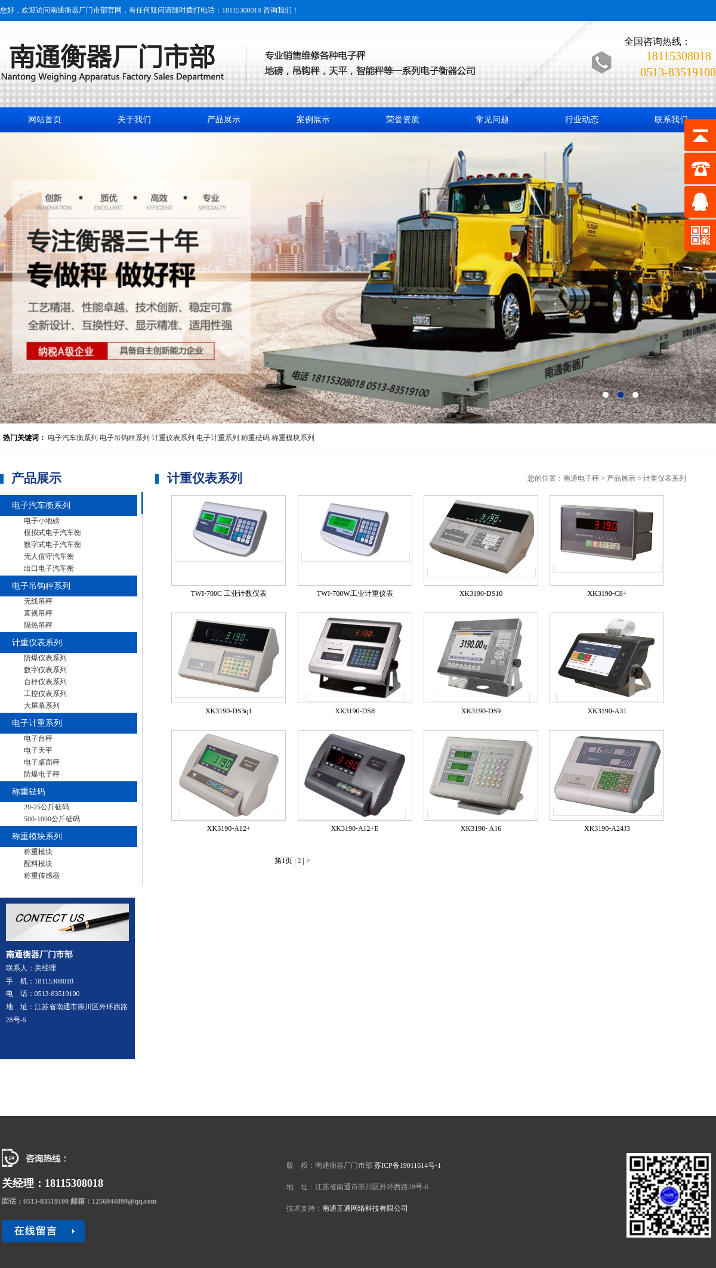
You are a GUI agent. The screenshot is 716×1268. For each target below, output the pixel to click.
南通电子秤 (581, 478)
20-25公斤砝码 (46, 807)
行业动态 (581, 119)
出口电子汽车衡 (49, 568)
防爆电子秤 (42, 774)
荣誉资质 (402, 119)
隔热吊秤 (38, 625)
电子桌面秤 (42, 762)
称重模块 (38, 852)
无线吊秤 (38, 601)
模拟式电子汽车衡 (52, 532)
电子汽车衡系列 (73, 438)
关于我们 (134, 119)
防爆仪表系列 (45, 658)
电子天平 (38, 750)
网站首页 (44, 119)
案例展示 (313, 119)
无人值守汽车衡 (49, 556)
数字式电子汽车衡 (52, 544)
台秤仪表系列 (45, 682)
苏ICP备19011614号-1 (407, 1165)
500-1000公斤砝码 (52, 819)
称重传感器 (42, 875)
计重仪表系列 (173, 438)
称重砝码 (255, 438)
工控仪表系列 (45, 693)
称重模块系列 (292, 438)
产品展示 (223, 119)
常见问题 (492, 119)
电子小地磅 (42, 521)
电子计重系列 (217, 438)
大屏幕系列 (42, 705)
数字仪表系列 (45, 670)
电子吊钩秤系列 (125, 438)
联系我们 (671, 119)
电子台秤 (38, 738)
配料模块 (38, 863)
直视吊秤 (38, 613)
